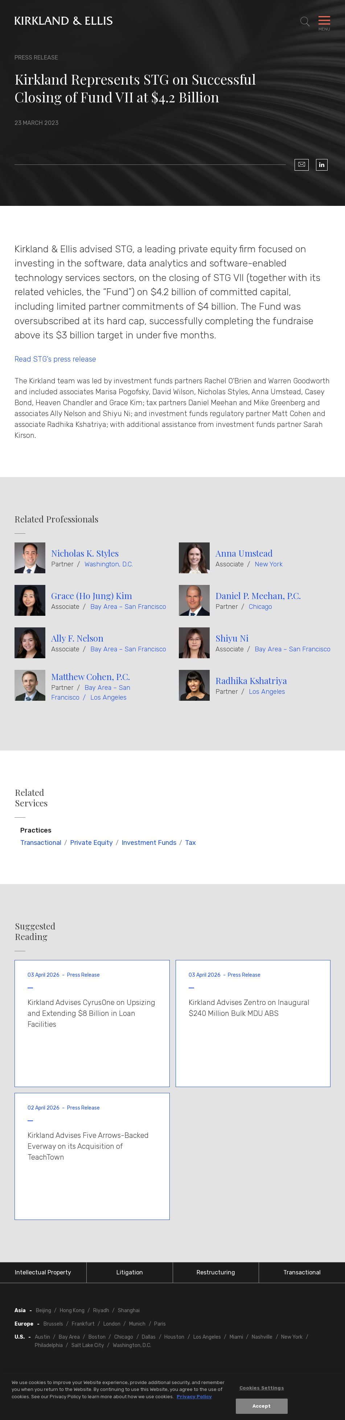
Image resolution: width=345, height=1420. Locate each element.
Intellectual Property (43, 1272)
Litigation (129, 1272)
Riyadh (101, 1310)
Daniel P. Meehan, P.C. (258, 595)
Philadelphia (49, 1345)
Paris (160, 1324)
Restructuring (216, 1272)
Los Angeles (108, 697)
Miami (236, 1337)
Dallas (149, 1337)
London (111, 1324)
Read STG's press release (55, 359)
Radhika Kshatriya (251, 680)
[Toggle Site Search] (305, 21)
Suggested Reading (35, 931)
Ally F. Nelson (77, 638)
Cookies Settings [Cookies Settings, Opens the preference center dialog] (261, 1390)
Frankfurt (83, 1324)
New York (269, 564)
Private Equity (91, 843)
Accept (261, 1409)
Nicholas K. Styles (85, 553)
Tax (190, 843)
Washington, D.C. (109, 564)
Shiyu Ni (232, 638)
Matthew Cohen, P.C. (90, 676)
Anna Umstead (244, 553)
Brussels (53, 1324)
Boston (97, 1337)
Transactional (40, 843)
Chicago (260, 607)
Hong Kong (72, 1310)
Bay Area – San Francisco (128, 607)
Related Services (31, 798)
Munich (137, 1324)
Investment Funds (149, 843)
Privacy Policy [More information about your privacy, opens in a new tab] (194, 1399)
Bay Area (69, 1337)
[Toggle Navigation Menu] (324, 21)
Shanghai (129, 1310)
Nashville (262, 1337)
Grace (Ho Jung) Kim (91, 595)
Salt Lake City (87, 1345)
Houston (174, 1337)
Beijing (43, 1310)
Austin (42, 1337)
